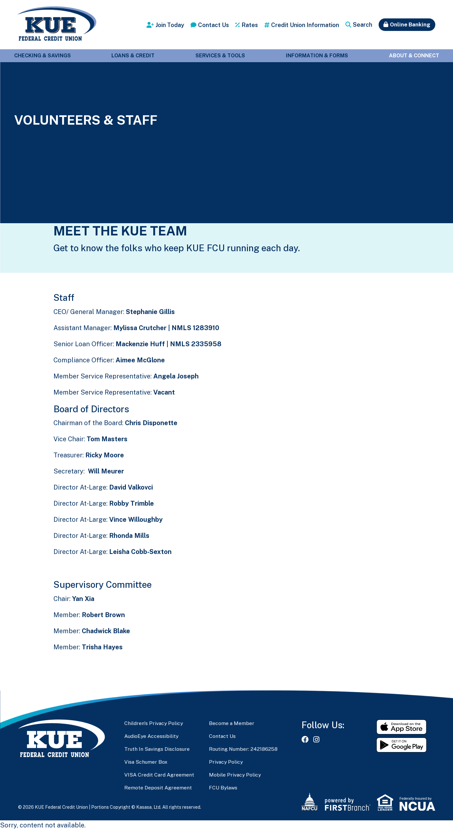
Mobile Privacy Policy (235, 775)
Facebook (304, 739)
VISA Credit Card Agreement (159, 775)
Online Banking (410, 24)
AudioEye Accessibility (151, 736)
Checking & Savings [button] (42, 55)
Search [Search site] (362, 24)
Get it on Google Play (401, 745)
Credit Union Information (305, 25)
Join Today (170, 25)
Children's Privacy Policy (154, 723)
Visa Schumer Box (146, 762)
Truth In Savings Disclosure (157, 749)
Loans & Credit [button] (133, 55)
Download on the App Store (401, 727)
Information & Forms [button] (317, 55)
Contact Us (213, 25)
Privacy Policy (226, 762)
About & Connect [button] (414, 55)
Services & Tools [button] (220, 55)
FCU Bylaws (223, 788)
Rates (249, 25)
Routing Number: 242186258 (243, 749)
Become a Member (232, 723)
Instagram (316, 739)
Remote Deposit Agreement (158, 788)
